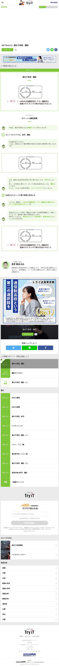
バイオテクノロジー (19, 554)
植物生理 (5, 593)
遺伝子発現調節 (17, 545)
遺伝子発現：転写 (18, 416)
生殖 (3, 578)
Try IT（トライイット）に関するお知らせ (29, 651)
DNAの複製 (16, 407)
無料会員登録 (53, 2)
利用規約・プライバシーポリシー (32, 527)
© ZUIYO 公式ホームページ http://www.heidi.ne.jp (30, 661)
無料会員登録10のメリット (29, 640)
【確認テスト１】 (18, 482)
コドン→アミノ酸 (18, 444)
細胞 (3, 568)
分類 (3, 619)
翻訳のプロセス (17, 373)
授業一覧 (29, 649)
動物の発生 (6, 583)
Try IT (29, 2)
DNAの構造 (16, 398)
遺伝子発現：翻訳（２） (20, 463)
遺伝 (2, 390)
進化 (3, 614)
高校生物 (4, 563)
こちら (25, 530)
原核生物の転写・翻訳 (19, 472)
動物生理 (5, 599)
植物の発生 (6, 588)
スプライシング (17, 426)
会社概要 (29, 642)
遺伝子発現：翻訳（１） (20, 382)
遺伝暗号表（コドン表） (20, 454)
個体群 (4, 604)
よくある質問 (29, 646)
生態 (3, 609)
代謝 (3, 573)
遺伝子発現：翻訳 (18, 363)
